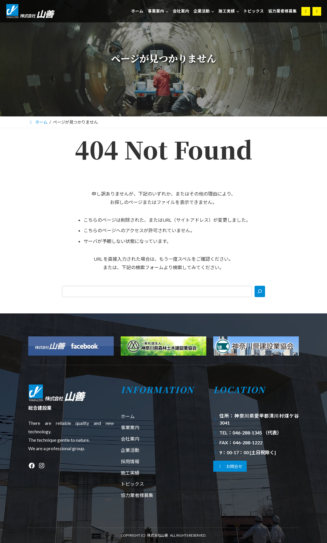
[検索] (260, 291)
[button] (230, 466)
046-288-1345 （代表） (257, 432)
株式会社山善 (157, 535)
